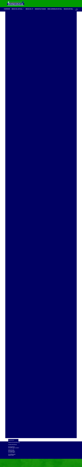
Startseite (7, 9)
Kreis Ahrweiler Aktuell (54, 9)
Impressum (11, 448)
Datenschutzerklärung (14, 450)
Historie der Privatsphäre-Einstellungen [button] (11, 459)
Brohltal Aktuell (17, 9)
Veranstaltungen (40, 9)
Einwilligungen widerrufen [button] (12, 463)
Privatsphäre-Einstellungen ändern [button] (13, 455)
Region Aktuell (68, 9)
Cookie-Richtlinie (12, 452)
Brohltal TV (29, 9)
